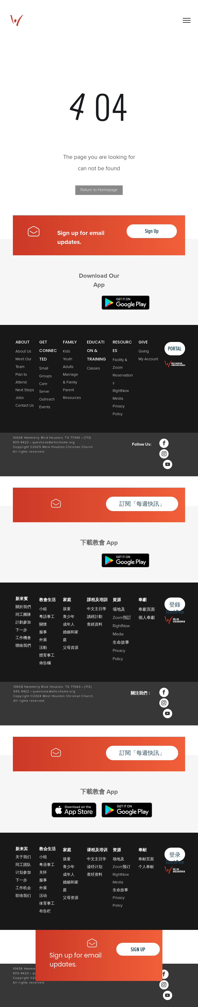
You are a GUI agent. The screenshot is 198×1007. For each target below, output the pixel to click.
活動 (43, 647)
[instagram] (164, 454)
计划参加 (23, 872)
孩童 (67, 608)
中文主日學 (96, 608)
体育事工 (47, 903)
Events (44, 407)
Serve (44, 391)
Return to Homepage (99, 189)
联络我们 (23, 895)
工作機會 (23, 637)
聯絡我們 (23, 645)
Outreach (47, 399)
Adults (68, 366)
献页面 (148, 859)
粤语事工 (47, 864)
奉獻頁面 (146, 609)
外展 (43, 639)
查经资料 (94, 874)
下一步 (21, 630)
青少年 (69, 616)
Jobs (19, 397)
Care (43, 383)
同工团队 (23, 864)
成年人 (69, 624)
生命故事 (121, 642)
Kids (66, 351)
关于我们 (23, 856)
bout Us (24, 351)
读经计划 (94, 866)
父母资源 (70, 897)
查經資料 (94, 624)
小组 (43, 856)
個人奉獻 (146, 617)
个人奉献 (146, 866)
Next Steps (24, 389)
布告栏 (45, 911)
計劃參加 (23, 622)
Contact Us (24, 405)
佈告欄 (45, 663)
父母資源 (70, 647)
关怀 (43, 872)
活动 (43, 895)
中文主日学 (96, 859)
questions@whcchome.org (53, 442)
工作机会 (23, 887)
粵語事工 (47, 616)
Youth (67, 359)
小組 (43, 608)
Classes (93, 368)
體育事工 (47, 655)
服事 (43, 632)
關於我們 (23, 606)
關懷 (43, 624)
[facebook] (164, 444)
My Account (148, 359)
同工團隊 (23, 614)
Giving (143, 351)
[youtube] (167, 465)
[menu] (186, 20)
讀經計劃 (94, 616)
